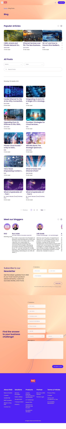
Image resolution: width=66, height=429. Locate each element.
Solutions (18, 390)
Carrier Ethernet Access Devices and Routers (30, 395)
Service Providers (17, 393)
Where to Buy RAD (8, 403)
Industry (17, 404)
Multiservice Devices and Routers (29, 406)
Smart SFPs (29, 402)
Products (29, 390)
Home (5, 8)
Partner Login (40, 397)
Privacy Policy (58, 286)
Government (18, 399)
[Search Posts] (6, 69)
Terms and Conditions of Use (52, 398)
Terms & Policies (53, 390)
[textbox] (32, 336)
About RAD (8, 390)
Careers (6, 395)
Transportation (19, 402)
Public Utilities (18, 397)
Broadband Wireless (29, 411)
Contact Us (7, 407)
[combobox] (37, 336)
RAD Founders (8, 400)
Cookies (49, 395)
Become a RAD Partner (41, 393)
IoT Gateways (30, 400)
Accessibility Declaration (51, 402)
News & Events (8, 393)
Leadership (7, 398)
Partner (39, 390)
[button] (61, 26)
